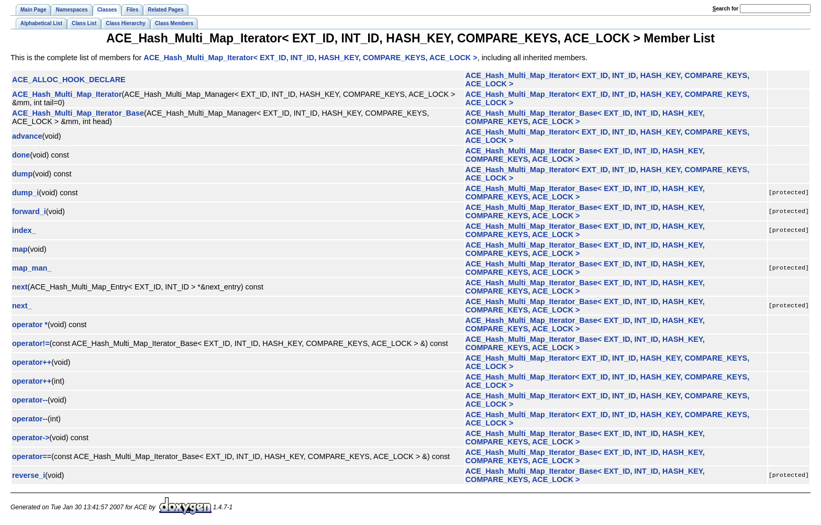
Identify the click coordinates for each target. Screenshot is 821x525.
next (20, 287)
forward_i (29, 211)
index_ (24, 230)
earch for (725, 9)
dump (22, 174)
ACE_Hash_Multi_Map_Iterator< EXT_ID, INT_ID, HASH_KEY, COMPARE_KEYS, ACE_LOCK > (310, 57)
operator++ (31, 362)
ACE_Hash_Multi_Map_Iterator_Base (78, 113)
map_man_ (31, 268)
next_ (22, 305)
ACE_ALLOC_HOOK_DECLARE (69, 79)
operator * (30, 324)
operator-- (30, 400)
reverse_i (28, 475)
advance (27, 136)
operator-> (31, 437)
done (21, 155)
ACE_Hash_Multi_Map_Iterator (67, 94)
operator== (31, 456)
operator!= (31, 343)
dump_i (25, 192)
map (20, 249)
